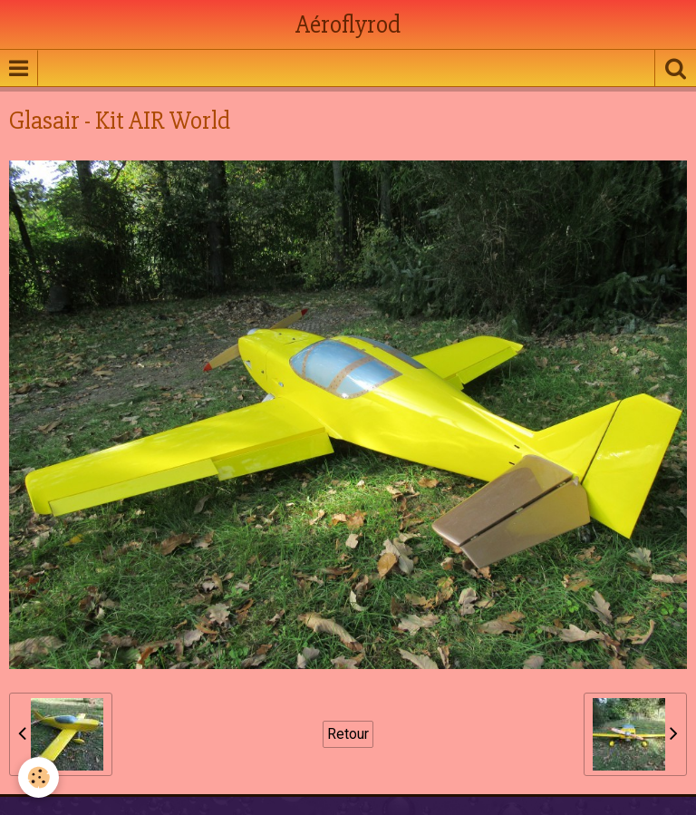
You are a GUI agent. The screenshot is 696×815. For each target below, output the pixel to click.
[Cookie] (38, 777)
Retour (348, 733)
